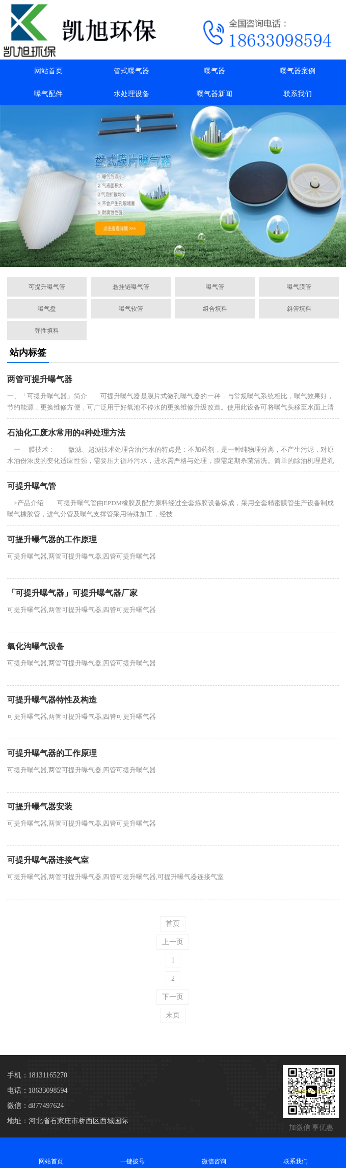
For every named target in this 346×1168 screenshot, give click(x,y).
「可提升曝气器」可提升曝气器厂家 (72, 593)
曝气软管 (131, 308)
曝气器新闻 (214, 94)
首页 (173, 923)
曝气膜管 (299, 286)
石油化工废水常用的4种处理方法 (66, 432)
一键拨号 (132, 1152)
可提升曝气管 (47, 286)
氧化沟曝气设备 (35, 646)
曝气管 (215, 286)
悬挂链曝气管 (131, 286)
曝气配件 (48, 94)
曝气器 (214, 71)
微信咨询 (214, 1152)
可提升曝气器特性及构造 (52, 699)
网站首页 (48, 71)
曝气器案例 (297, 71)
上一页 (172, 942)
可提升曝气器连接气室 (48, 860)
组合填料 (215, 308)
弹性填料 (47, 330)
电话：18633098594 (37, 1090)
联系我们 (297, 94)
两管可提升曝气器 (39, 379)
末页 (173, 1015)
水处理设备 (131, 94)
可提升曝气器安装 (39, 806)
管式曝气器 (131, 71)
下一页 (172, 997)
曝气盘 (47, 308)
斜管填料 (299, 308)
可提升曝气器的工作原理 (52, 539)
